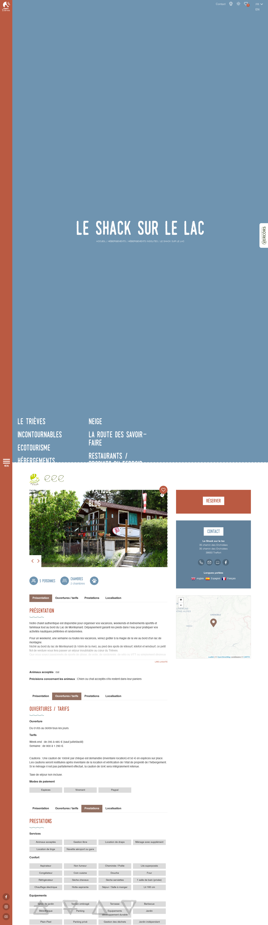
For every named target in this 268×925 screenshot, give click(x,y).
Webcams (219, 7)
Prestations (91, 598)
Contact (208, 7)
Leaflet (211, 657)
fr (245, 8)
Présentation (40, 696)
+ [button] (181, 600)
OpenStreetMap (224, 657)
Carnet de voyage (234, 7)
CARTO (246, 657)
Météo (226, 7)
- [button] (181, 605)
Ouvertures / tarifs (66, 598)
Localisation (113, 598)
